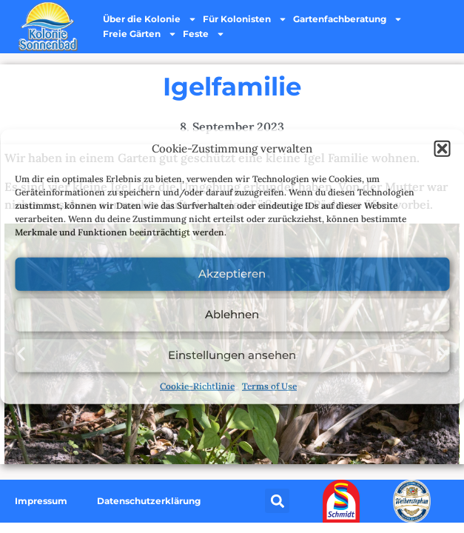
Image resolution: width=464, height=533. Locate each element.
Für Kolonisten (245, 19)
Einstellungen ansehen (232, 355)
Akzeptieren (232, 273)
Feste (204, 34)
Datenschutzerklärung (149, 500)
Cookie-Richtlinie (197, 385)
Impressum (41, 500)
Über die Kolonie (150, 19)
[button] (441, 148)
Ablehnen (232, 314)
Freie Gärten (140, 34)
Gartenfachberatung (348, 19)
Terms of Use (269, 385)
